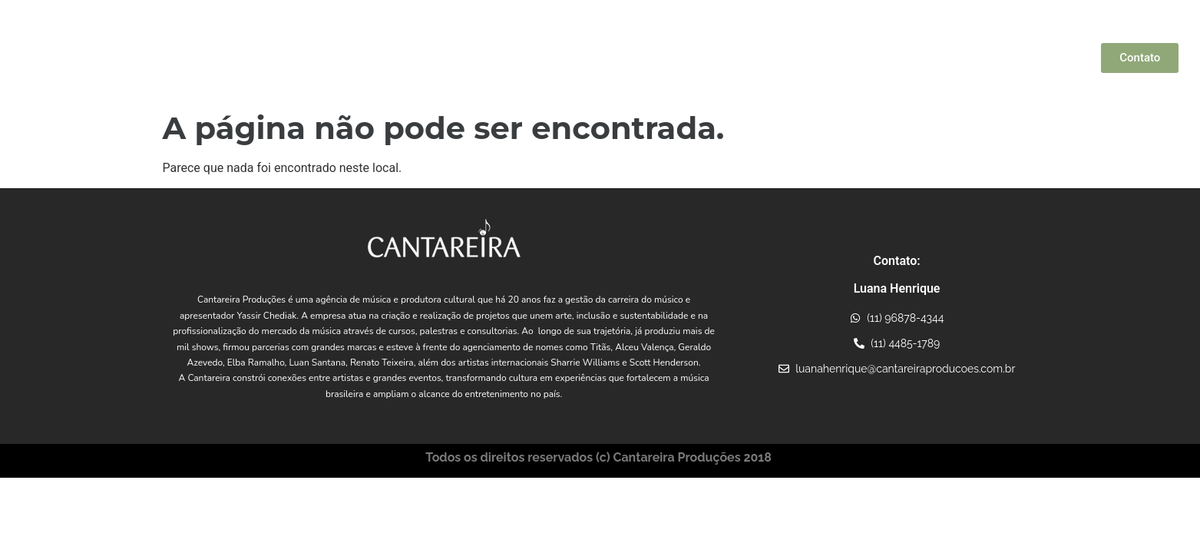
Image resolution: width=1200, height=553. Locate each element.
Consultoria (930, 57)
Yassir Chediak (501, 57)
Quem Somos (418, 57)
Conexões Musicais (720, 57)
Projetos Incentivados (834, 57)
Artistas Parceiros (605, 58)
